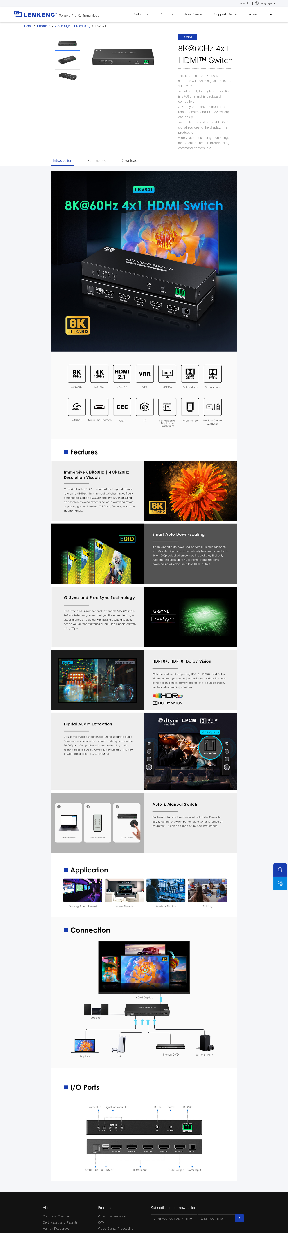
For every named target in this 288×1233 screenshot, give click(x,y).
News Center (201, 14)
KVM (101, 1222)
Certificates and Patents (60, 1222)
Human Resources (56, 1228)
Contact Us (244, 3)
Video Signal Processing (72, 26)
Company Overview (57, 1216)
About (256, 14)
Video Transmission (112, 1216)
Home (28, 26)
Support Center (231, 14)
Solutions (154, 14)
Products (176, 14)
